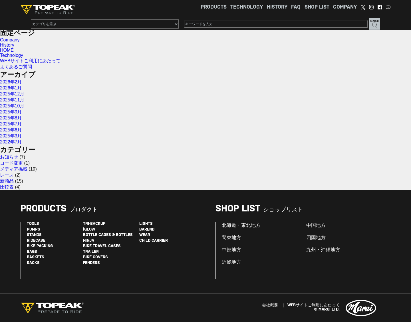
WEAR (144, 235)
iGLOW (89, 229)
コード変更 (11, 163)
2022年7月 (11, 141)
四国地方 (316, 237)
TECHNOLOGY (246, 7)
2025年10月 (12, 105)
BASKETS (35, 257)
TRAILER (91, 252)
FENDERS (91, 263)
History (7, 45)
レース (7, 175)
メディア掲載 (13, 169)
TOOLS (33, 224)
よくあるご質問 (16, 66)
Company (9, 39)
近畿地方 (231, 262)
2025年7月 (11, 123)
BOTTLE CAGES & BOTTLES (108, 235)
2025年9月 (11, 111)
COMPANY (345, 7)
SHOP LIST (317, 7)
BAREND (146, 229)
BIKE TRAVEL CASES (102, 246)
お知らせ (9, 157)
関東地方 (231, 237)
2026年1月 (11, 87)
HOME (7, 50)
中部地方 (231, 250)
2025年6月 (11, 129)
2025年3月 (11, 135)
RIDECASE (36, 241)
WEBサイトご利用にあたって (30, 60)
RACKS (33, 263)
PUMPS (33, 229)
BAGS (32, 252)
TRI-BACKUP (94, 224)
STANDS (34, 235)
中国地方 (316, 225)
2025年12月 (12, 93)
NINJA (88, 241)
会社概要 (270, 305)
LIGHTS (146, 224)
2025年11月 (12, 99)
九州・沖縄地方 (323, 250)
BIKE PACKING (40, 246)
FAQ (296, 7)
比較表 (7, 187)
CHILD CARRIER (153, 241)
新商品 (7, 181)
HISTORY (277, 7)
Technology (11, 55)
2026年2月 (11, 81)
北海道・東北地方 (241, 225)
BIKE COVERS (95, 257)
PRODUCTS (214, 7)
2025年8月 (11, 117)
